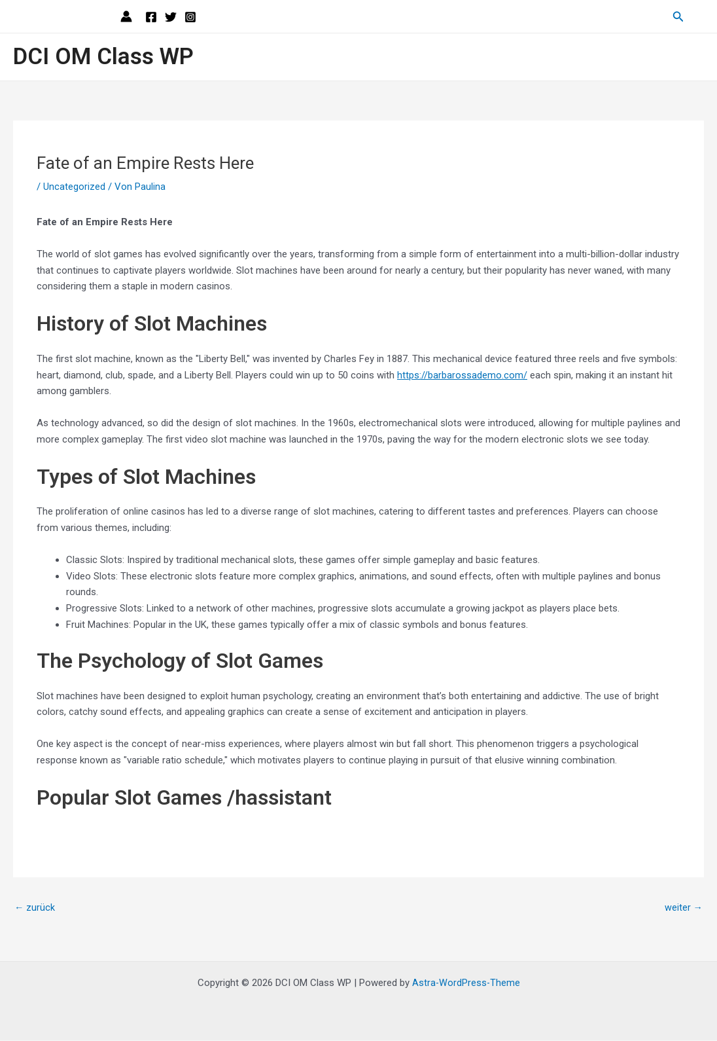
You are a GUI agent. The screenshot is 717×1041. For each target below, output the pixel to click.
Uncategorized (74, 186)
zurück (35, 908)
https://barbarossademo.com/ (462, 374)
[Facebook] (151, 17)
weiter (683, 908)
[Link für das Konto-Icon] (126, 16)
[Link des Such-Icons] (678, 17)
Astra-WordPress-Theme (466, 983)
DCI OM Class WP (103, 56)
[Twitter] (171, 17)
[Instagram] (190, 17)
